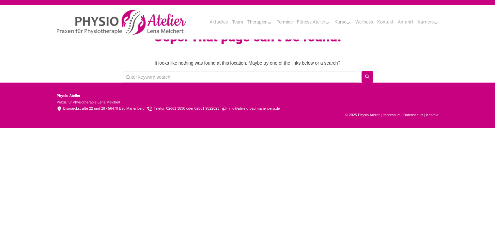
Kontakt (385, 21)
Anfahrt (405, 21)
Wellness (364, 21)
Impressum (391, 115)
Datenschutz (413, 115)
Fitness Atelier (311, 21)
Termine (285, 21)
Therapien (257, 21)
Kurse (340, 21)
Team (237, 21)
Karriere (426, 21)
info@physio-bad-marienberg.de (254, 108)
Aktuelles (218, 21)
